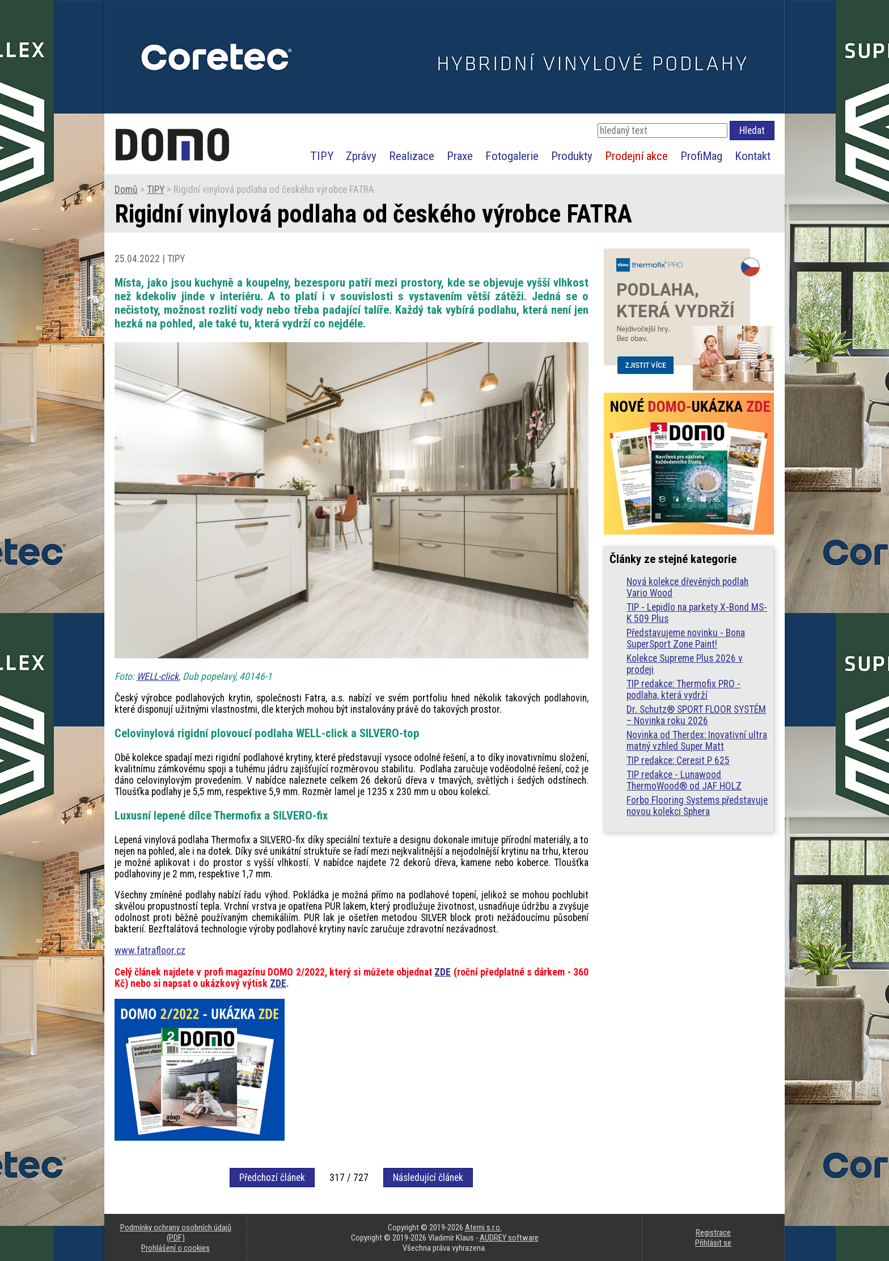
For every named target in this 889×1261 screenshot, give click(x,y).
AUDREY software (509, 1238)
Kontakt (753, 156)
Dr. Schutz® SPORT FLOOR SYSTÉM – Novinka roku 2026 (696, 715)
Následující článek (428, 1177)
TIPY (321, 156)
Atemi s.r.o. (483, 1227)
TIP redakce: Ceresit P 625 (678, 760)
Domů (126, 189)
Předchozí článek (272, 1177)
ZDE (442, 972)
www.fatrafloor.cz (150, 950)
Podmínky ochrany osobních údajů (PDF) (175, 1232)
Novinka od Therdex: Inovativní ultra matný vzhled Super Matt (696, 740)
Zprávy (361, 156)
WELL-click (158, 676)
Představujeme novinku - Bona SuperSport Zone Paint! (685, 638)
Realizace (411, 156)
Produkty (571, 156)
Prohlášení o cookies (175, 1248)
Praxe (460, 156)
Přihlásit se (713, 1243)
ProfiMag (701, 156)
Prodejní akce (636, 156)
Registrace (713, 1233)
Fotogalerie (512, 156)
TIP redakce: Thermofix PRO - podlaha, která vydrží (683, 689)
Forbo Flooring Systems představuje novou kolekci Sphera (697, 806)
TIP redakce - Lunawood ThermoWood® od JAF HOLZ (684, 780)
